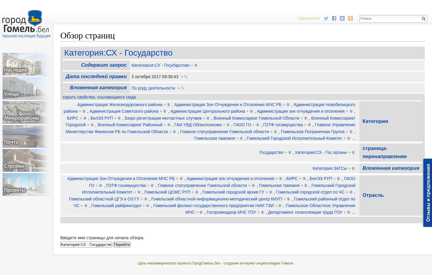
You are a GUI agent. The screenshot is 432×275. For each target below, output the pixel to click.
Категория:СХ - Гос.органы (321, 152)
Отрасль (373, 195)
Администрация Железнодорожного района (119, 104)
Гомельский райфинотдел (116, 205)
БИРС (73, 118)
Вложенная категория (98, 87)
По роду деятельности (153, 88)
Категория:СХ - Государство (118, 52)
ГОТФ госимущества (283, 124)
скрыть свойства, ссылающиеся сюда (99, 97)
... (354, 138)
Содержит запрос (104, 65)
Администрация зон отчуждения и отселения (301, 111)
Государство (272, 152)
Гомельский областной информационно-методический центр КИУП (216, 199)
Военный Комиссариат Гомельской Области (256, 118)
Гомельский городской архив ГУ (233, 192)
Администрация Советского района (123, 111)
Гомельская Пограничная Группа (312, 131)
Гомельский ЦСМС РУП (167, 192)
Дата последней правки (96, 76)
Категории (375, 121)
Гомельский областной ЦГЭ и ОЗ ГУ (104, 199)
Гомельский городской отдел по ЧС (310, 192)
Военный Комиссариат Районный (130, 124)
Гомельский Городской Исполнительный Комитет (294, 138)
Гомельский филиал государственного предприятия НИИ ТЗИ (213, 205)
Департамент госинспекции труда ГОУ (305, 212)
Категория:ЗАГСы (330, 168)
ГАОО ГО (242, 124)
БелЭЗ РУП (101, 118)
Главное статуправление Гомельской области (224, 131)
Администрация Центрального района (207, 111)
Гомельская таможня (214, 138)
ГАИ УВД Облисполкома (198, 124)
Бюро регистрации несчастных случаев (163, 118)
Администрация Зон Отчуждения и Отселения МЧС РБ (228, 104)
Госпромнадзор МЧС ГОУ (231, 212)
